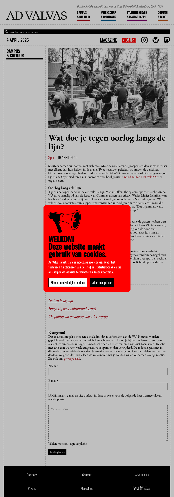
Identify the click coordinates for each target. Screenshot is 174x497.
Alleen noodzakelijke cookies (67, 282)
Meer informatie (104, 272)
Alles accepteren (102, 282)
